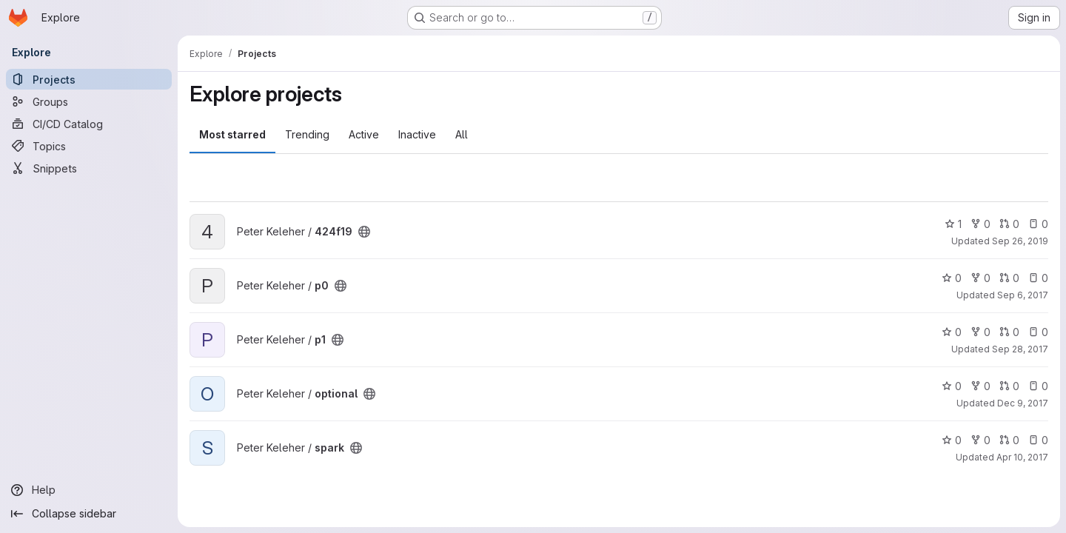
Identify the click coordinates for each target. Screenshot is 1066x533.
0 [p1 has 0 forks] (980, 332)
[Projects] (89, 79)
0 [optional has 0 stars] (952, 386)
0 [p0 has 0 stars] (952, 278)
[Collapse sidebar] (89, 513)
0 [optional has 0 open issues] (1038, 386)
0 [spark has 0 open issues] (1038, 440)
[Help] (89, 490)
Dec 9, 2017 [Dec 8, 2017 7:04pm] (1022, 403)
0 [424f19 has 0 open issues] (1038, 224)
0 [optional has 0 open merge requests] (1009, 386)
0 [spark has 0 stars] (952, 440)
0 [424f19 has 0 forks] (980, 224)
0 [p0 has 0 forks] (980, 278)
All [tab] (461, 134)
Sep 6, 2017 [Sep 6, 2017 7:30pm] (1022, 295)
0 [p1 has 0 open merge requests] (1009, 332)
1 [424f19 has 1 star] (953, 224)
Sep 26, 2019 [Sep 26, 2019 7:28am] (1020, 241)
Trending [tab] (307, 134)
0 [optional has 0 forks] (980, 386)
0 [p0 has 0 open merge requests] (1009, 278)
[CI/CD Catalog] (89, 123)
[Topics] (89, 145)
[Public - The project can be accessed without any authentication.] (364, 232)
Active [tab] (364, 134)
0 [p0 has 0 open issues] (1038, 278)
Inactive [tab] (417, 134)
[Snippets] (89, 168)
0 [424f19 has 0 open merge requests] (1009, 224)
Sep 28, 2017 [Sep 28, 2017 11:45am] (1020, 349)
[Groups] (89, 101)
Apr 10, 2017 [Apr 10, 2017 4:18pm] (1022, 457)
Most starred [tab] (232, 134)
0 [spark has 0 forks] (980, 440)
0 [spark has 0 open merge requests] (1009, 440)
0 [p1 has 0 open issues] (1038, 332)
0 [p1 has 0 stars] (952, 332)
